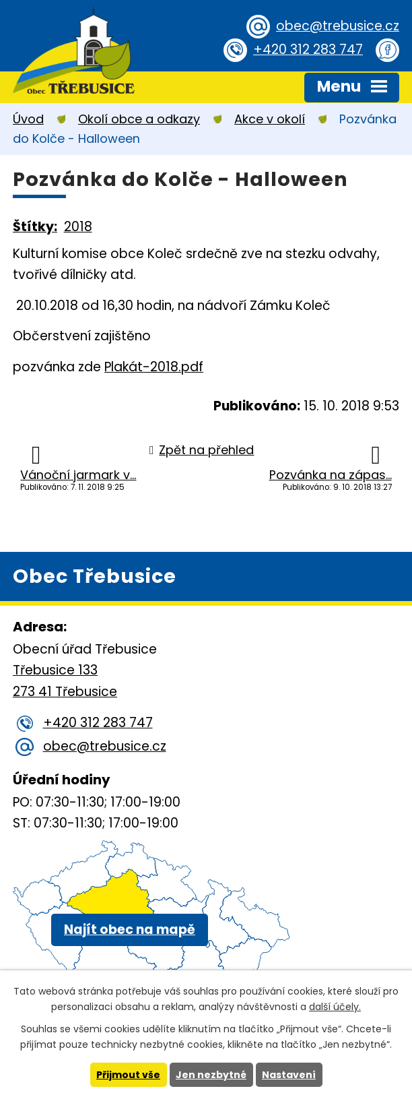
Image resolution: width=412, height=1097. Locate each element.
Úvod (28, 119)
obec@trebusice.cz (337, 26)
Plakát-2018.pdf (153, 367)
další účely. (335, 1006)
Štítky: (35, 227)
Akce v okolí (269, 119)
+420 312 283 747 (308, 49)
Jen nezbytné (211, 1075)
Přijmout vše (128, 1075)
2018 (78, 227)
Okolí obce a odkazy (139, 119)
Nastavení (289, 1075)
